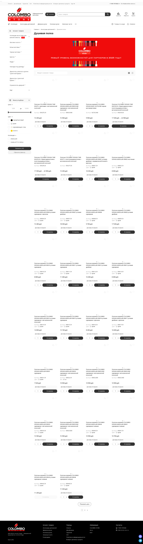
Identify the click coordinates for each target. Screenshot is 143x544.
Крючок (12, 57)
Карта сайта (11, 539)
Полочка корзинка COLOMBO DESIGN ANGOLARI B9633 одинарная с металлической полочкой (43, 425)
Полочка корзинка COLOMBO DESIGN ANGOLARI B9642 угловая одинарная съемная (44, 477)
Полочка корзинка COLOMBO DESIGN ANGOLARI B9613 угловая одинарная (122, 265)
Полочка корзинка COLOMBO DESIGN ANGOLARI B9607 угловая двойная (70, 212)
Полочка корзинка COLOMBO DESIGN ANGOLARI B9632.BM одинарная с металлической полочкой (95, 372)
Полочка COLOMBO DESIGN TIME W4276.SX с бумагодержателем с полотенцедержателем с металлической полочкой (44, 160)
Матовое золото (15, 42)
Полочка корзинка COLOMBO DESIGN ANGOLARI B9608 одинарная (95, 212)
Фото (91, 530)
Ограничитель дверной (17, 85)
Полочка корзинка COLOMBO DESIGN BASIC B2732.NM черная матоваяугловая (96, 106)
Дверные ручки (42, 24)
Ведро (12, 62)
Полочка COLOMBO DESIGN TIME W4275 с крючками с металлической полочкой (45, 106)
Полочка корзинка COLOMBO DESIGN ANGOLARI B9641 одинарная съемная (121, 424)
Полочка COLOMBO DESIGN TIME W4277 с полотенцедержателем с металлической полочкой (70, 159)
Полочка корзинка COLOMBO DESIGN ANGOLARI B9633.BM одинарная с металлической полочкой (69, 425)
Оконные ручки (54, 24)
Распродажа (46, 537)
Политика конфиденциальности (42, 3)
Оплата (10, 3)
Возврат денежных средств (61, 3)
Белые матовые (15, 47)
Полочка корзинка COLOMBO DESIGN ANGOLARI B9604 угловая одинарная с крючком (44, 212)
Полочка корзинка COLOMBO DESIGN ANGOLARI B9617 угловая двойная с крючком (122, 318)
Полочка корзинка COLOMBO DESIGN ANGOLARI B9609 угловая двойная (122, 212)
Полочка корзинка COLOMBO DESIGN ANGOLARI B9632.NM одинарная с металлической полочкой (121, 372)
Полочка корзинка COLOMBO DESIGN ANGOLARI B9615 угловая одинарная (70, 318)
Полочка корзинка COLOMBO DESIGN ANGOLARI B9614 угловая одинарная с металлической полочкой (44, 319)
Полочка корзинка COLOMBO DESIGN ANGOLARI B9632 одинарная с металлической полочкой (69, 372)
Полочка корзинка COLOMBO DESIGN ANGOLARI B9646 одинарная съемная (69, 477)
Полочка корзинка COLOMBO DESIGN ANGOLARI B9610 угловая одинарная (44, 265)
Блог (91, 532)
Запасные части (67, 24)
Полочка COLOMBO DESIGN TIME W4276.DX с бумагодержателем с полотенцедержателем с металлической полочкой (122, 107)
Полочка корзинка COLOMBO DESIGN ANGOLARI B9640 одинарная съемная (95, 424)
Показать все (84, 504)
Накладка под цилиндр (17, 67)
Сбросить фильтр (19, 152)
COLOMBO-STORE (95, 528)
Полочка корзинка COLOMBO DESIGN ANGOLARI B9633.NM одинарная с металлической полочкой (69, 107)
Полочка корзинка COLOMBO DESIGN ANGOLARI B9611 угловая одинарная (70, 265)
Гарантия (25, 3)
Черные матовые (15, 52)
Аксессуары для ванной (27, 24)
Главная (36, 29)
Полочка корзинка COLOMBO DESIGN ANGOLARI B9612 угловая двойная (96, 265)
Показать (18, 148)
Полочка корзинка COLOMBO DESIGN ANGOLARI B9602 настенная (123, 158)
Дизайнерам (17, 3)
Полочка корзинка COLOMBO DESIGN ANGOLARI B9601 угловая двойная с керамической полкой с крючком (97, 160)
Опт (31, 3)
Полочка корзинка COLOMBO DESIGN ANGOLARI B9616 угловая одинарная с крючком (96, 318)
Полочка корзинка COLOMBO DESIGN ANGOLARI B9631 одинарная (43, 371)
